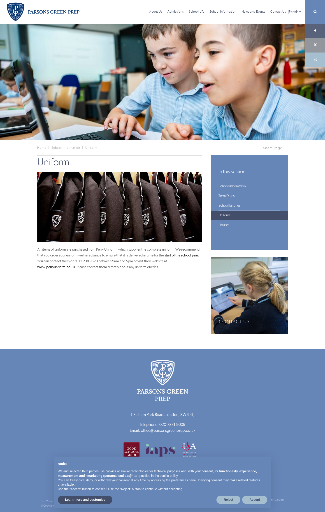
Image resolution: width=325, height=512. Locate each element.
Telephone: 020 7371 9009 (162, 425)
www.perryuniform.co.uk (56, 267)
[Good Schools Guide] (133, 452)
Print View (46, 501)
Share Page (272, 148)
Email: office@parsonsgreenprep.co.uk (162, 431)
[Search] (315, 12)
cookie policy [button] (169, 476)
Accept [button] (254, 499)
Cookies (279, 500)
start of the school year (181, 255)
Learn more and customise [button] (85, 499)
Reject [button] (228, 499)
